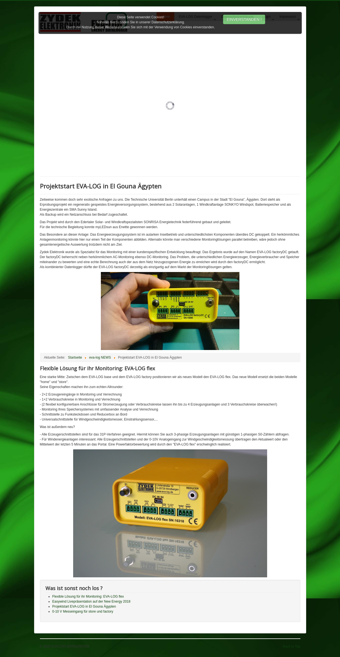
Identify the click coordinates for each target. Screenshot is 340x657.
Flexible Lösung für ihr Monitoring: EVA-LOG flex (88, 596)
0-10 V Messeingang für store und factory (82, 611)
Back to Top (291, 646)
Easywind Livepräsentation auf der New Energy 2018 (91, 601)
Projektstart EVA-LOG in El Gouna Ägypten (84, 606)
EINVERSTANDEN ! (244, 19)
